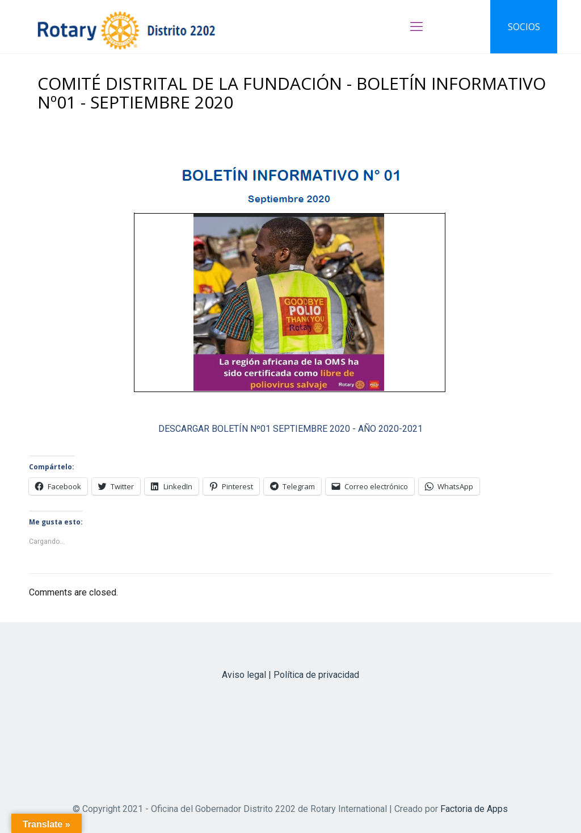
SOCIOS (524, 26)
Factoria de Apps (474, 808)
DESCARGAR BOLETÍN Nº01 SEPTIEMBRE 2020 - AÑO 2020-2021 (290, 428)
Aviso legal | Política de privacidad (290, 674)
